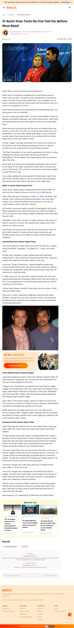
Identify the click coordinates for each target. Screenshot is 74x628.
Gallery (9, 80)
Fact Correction (52, 575)
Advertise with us (8, 611)
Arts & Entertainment (11, 516)
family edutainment (26, 617)
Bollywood (37, 192)
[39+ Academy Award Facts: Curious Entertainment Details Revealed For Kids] (12, 509)
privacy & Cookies (60, 611)
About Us (23, 608)
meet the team (25, 611)
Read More (66, 2)
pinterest (40, 611)
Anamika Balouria (24, 31)
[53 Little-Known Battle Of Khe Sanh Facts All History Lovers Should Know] (48, 509)
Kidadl (4, 14)
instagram (40, 614)
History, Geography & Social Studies (48, 517)
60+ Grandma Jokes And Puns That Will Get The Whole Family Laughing (31, 2)
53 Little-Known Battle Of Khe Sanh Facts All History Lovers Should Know (48, 525)
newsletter (23, 614)
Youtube (39, 620)
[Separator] (70, 614)
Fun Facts (11, 14)
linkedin (39, 617)
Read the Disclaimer (13, 575)
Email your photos (16, 366)
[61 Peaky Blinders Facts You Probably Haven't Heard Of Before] (30, 509)
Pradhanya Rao (24, 34)
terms (56, 608)
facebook (40, 608)
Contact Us (5, 608)
